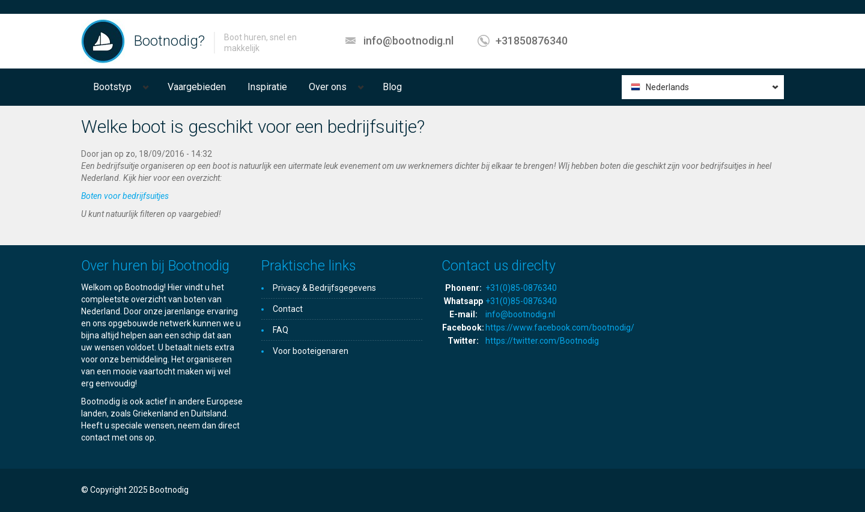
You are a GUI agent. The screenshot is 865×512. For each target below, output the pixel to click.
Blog (392, 87)
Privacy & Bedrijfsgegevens (324, 288)
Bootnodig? (169, 40)
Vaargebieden (197, 87)
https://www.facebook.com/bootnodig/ (559, 327)
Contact (288, 309)
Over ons (328, 87)
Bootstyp (112, 87)
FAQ (280, 330)
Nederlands (667, 87)
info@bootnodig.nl (408, 40)
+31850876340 (532, 40)
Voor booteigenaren (310, 351)
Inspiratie (267, 87)
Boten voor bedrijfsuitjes (125, 196)
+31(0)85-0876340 (521, 288)
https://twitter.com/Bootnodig (542, 341)
